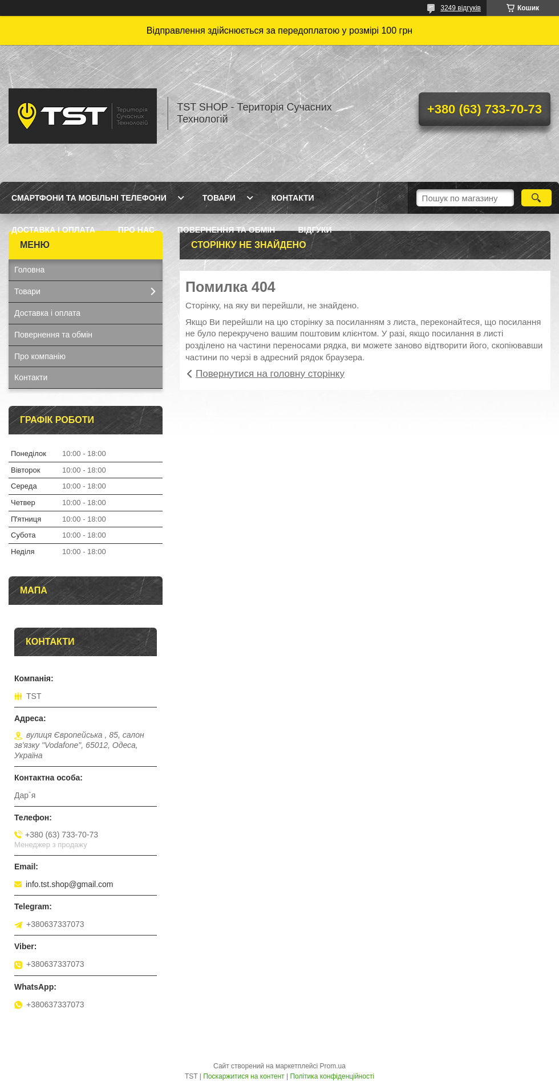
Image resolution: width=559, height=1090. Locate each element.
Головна (29, 269)
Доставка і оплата (53, 229)
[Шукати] (536, 197)
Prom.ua (333, 1066)
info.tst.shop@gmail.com (70, 884)
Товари (219, 197)
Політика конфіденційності (332, 1076)
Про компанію (40, 356)
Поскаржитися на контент (243, 1076)
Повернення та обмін (226, 229)
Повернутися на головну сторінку (270, 373)
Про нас (136, 229)
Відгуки (314, 229)
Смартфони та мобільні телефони (89, 197)
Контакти (293, 197)
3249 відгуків (460, 8)
